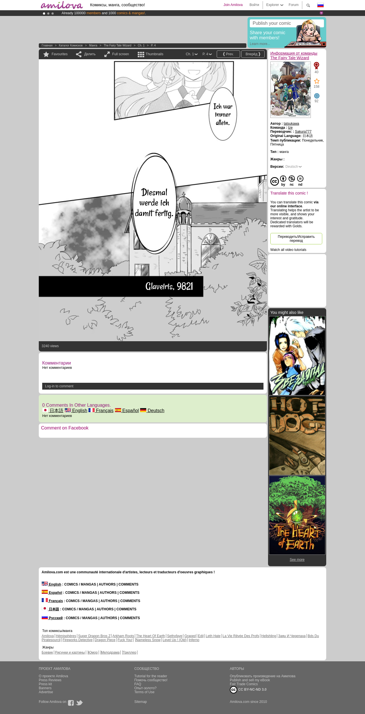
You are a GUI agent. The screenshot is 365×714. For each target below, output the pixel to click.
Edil (201, 636)
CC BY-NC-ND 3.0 (248, 689)
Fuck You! (125, 640)
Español (127, 410)
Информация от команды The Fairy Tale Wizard (293, 55)
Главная (47, 45)
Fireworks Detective (77, 640)
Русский (52, 618)
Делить (90, 54)
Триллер (129, 652)
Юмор (93, 652)
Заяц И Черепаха (291, 636)
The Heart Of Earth (150, 636)
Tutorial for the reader (150, 676)
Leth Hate (213, 636)
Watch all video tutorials (288, 250)
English (76, 410)
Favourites (60, 54)
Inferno (194, 640)
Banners (45, 688)
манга (93, 45)
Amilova (48, 636)
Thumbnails (154, 54)
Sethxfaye (174, 636)
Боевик (47, 652)
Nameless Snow (148, 640)
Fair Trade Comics (244, 684)
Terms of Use (144, 692)
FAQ (137, 684)
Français (100, 410)
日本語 (52, 410)
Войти (254, 5)
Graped (190, 636)
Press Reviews (50, 680)
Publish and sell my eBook (250, 680)
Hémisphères (66, 636)
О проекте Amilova (53, 676)
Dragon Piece (105, 640)
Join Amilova (233, 5)
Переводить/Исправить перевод (296, 239)
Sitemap (140, 702)
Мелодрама (110, 652)
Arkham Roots (123, 636)
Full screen (120, 54)
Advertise (46, 692)
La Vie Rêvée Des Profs (241, 636)
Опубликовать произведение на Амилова (262, 676)
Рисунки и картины (70, 652)
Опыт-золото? (145, 688)
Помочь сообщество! (150, 680)
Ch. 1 (141, 45)
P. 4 (153, 45)
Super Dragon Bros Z (94, 636)
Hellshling (268, 636)
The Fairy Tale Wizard (117, 45)
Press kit (45, 684)
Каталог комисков (71, 45)
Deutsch (152, 410)
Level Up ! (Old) (174, 640)
